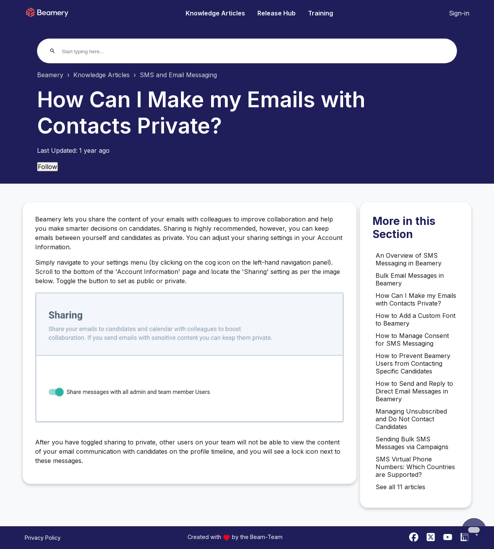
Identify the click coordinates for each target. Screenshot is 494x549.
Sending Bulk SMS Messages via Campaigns (412, 443)
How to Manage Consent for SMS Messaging (412, 339)
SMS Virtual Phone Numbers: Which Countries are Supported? (415, 466)
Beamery (50, 75)
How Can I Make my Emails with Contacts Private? (416, 299)
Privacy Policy (43, 537)
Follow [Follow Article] (47, 167)
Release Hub (276, 13)
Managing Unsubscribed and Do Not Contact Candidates (411, 419)
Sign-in (459, 13)
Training (320, 13)
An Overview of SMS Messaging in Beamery (409, 259)
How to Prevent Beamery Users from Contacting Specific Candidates (413, 363)
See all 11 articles (400, 487)
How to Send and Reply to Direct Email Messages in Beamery (414, 391)
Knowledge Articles (215, 13)
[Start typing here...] (91, 51)
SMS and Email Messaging (178, 75)
